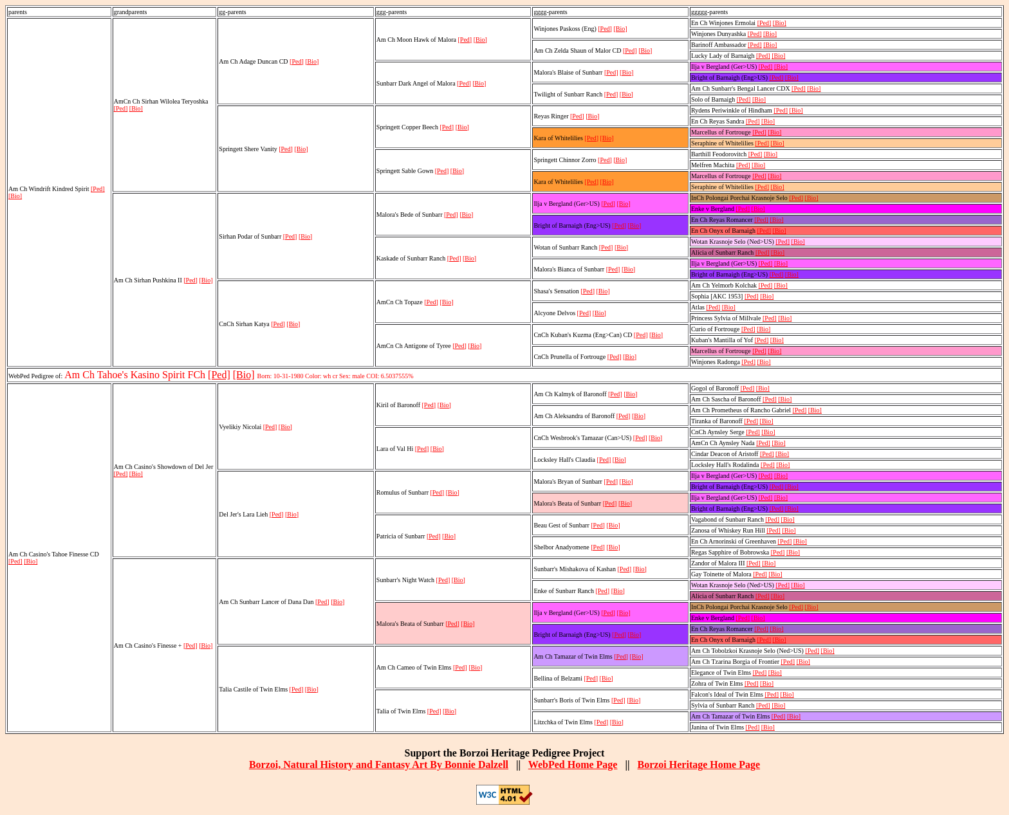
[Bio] (15, 195)
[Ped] (98, 188)
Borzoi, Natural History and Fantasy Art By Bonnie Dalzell (378, 764)
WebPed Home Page (573, 764)
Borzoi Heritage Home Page (698, 764)
